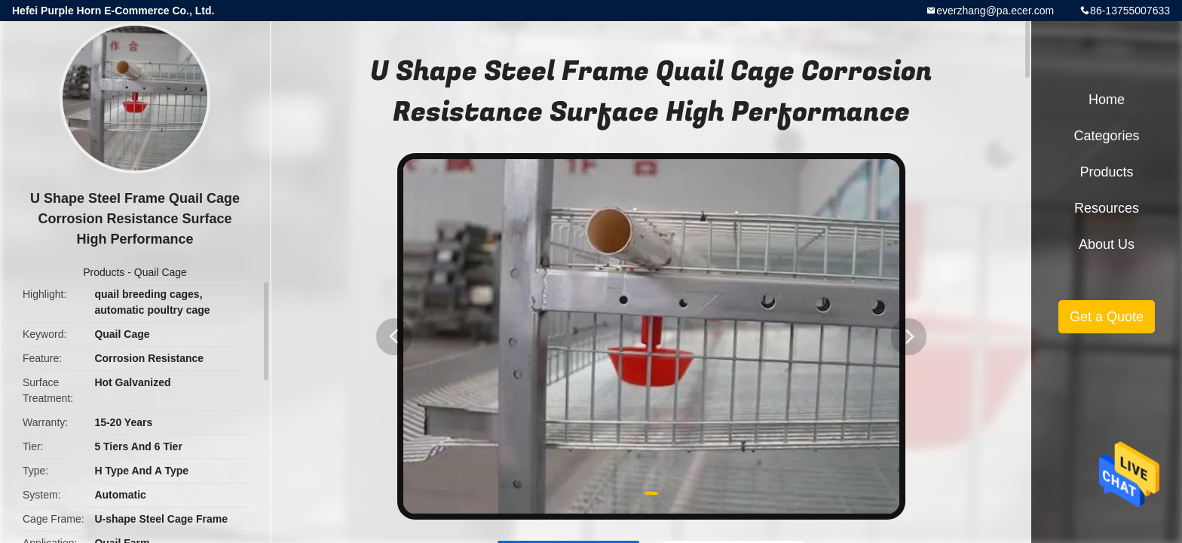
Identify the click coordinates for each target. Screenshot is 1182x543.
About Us (1107, 244)
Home (1107, 99)
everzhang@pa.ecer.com (995, 11)
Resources (1106, 208)
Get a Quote (1107, 316)
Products (103, 272)
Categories (1106, 135)
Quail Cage (160, 272)
